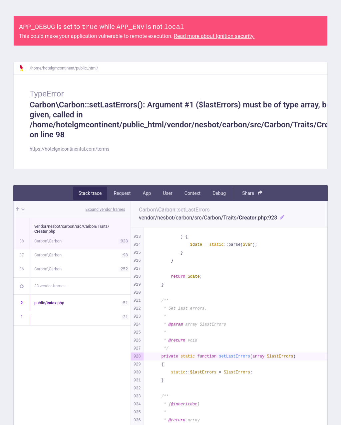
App (147, 193)
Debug (219, 193)
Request (122, 193)
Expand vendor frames (105, 209)
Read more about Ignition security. (214, 36)
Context (192, 193)
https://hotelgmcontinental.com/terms (69, 149)
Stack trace (90, 193)
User (167, 193)
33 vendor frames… (51, 286)
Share (252, 193)
